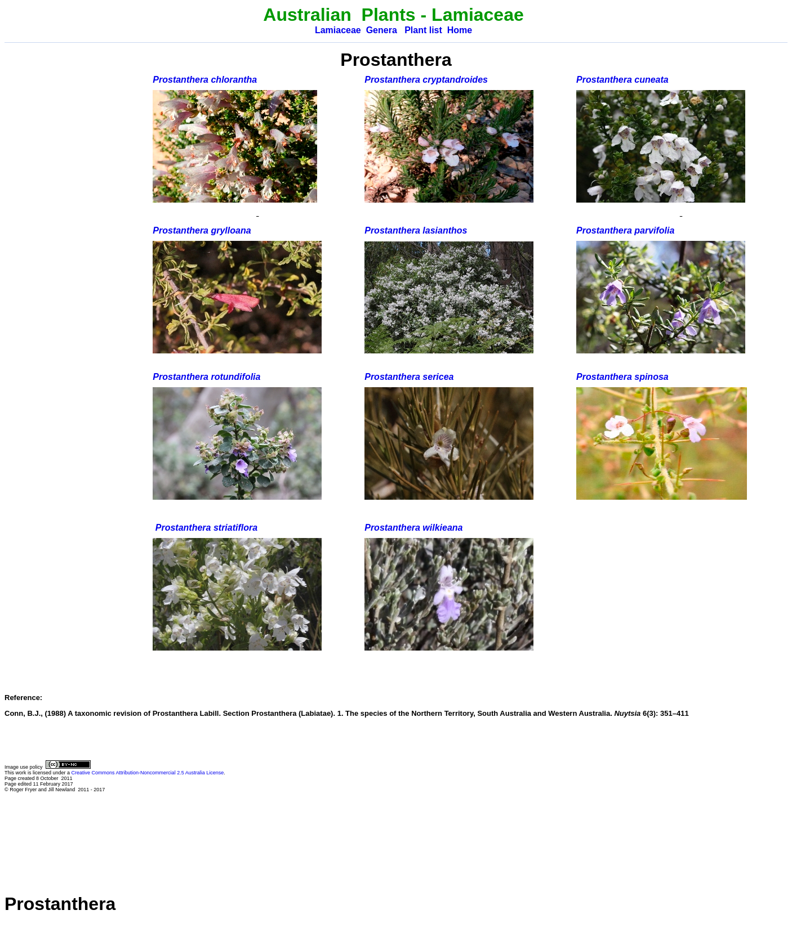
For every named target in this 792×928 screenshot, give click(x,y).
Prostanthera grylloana (202, 230)
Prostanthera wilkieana (413, 527)
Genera (381, 30)
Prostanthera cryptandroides (426, 79)
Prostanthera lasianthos (415, 230)
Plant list (423, 30)
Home (459, 30)
